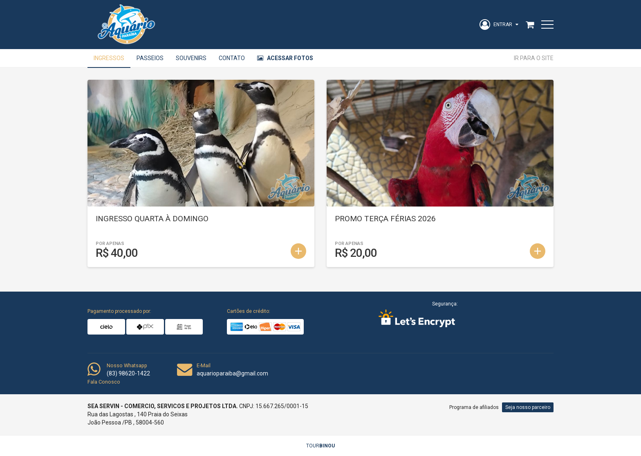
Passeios (150, 58)
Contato (232, 58)
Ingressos (109, 58)
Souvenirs (191, 58)
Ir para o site (534, 58)
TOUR (320, 446)
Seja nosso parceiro (527, 407)
